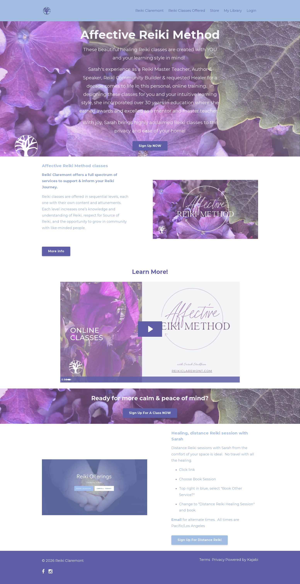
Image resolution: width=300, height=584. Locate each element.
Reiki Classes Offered (186, 10)
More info (56, 251)
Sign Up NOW (150, 146)
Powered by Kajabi (241, 561)
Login (251, 10)
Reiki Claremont (149, 10)
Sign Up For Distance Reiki (200, 540)
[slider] (146, 379)
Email (177, 520)
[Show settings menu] (228, 379)
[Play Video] (64, 379)
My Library (233, 10)
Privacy (215, 561)
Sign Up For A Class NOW (150, 413)
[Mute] (220, 379)
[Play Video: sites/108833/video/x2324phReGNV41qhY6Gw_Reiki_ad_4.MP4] (150, 329)
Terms (198, 561)
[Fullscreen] (236, 379)
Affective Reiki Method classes (80, 165)
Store (214, 10)
